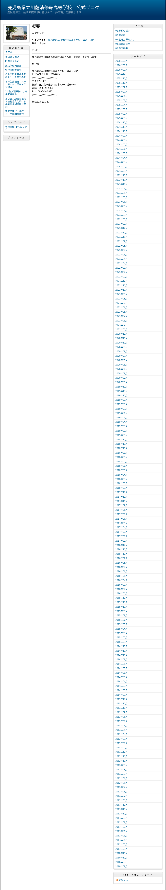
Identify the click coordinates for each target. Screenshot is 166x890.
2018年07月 (121, 461)
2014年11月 (121, 650)
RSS (121, 880)
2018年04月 (121, 474)
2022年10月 (121, 237)
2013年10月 (121, 707)
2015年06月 (121, 619)
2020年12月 (121, 333)
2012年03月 (121, 791)
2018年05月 (121, 470)
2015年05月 (121, 624)
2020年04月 (121, 369)
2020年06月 (121, 360)
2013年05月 (121, 729)
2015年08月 (121, 615)
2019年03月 (121, 426)
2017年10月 (121, 501)
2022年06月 (121, 254)
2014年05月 (121, 677)
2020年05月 (121, 364)
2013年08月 (121, 716)
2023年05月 (121, 206)
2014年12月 (121, 646)
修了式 (8, 52)
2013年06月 (121, 725)
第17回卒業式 (12, 56)
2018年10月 (121, 448)
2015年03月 (121, 633)
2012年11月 (121, 756)
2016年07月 (121, 567)
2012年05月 (121, 782)
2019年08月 (121, 404)
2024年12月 (121, 122)
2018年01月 (121, 487)
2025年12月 (121, 74)
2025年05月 (121, 100)
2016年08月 (121, 562)
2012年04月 (121, 787)
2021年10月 (121, 289)
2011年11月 (121, 809)
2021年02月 (121, 325)
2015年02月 (121, 637)
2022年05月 (121, 259)
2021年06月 (121, 307)
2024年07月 (121, 144)
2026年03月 (121, 60)
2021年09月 (121, 294)
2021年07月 (121, 303)
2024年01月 (121, 170)
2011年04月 (121, 840)
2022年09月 (121, 241)
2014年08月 (121, 663)
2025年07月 (121, 91)
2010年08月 (121, 866)
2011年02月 (121, 844)
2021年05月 (121, 311)
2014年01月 (121, 694)
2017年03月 (121, 531)
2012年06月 (121, 778)
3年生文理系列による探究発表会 (16, 93)
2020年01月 (121, 382)
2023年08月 (121, 192)
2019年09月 (121, 399)
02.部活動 (120, 35)
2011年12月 (121, 804)
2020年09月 (121, 347)
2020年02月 (121, 377)
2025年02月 (121, 113)
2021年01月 (121, 329)
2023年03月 (121, 215)
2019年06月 (121, 413)
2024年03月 (121, 162)
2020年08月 (121, 351)
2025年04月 (121, 104)
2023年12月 (121, 175)
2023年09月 (121, 188)
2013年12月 (121, 699)
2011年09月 (121, 818)
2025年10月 (121, 82)
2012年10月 (121, 760)
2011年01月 (121, 848)
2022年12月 (121, 228)
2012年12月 (121, 751)
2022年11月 (121, 232)
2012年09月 (121, 765)
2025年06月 (121, 96)
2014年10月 (121, 655)
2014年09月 (121, 659)
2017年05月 (121, 523)
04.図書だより (122, 43)
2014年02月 (121, 690)
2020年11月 (121, 338)
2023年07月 (121, 197)
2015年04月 (121, 628)
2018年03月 (121, 479)
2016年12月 (121, 545)
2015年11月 (121, 602)
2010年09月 (121, 862)
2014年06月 (121, 672)
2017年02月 (121, 536)
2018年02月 (121, 483)
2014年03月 (121, 685)
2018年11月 (121, 443)
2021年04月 (121, 316)
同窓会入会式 (12, 61)
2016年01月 (121, 593)
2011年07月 (121, 826)
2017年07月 (121, 514)
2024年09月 (121, 135)
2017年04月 (121, 527)
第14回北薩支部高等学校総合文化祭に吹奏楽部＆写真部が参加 (15, 102)
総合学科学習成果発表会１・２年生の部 (15, 76)
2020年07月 (121, 355)
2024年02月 (121, 166)
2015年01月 (121, 641)
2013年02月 (121, 743)
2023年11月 (121, 179)
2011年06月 (121, 831)
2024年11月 (121, 126)
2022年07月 (121, 250)
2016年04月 (121, 580)
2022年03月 (121, 267)
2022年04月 (121, 263)
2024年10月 (121, 131)
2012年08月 (121, 769)
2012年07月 (121, 774)
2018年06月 (121, 465)
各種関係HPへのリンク (16, 128)
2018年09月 (121, 452)
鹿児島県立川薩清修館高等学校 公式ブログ (53, 7)
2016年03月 (121, 584)
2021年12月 (121, 281)
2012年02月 (121, 796)
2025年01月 (121, 118)
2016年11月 (121, 549)
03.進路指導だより (125, 39)
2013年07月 (121, 721)
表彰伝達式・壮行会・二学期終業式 (14, 113)
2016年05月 (121, 575)
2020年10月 (121, 342)
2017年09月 (121, 505)
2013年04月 (121, 734)
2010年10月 (121, 857)
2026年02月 (121, 65)
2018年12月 (121, 439)
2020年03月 (121, 373)
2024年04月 (121, 157)
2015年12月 (121, 597)
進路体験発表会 (13, 65)
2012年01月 (121, 800)
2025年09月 (121, 87)
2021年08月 (121, 298)
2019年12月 (121, 386)
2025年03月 (121, 109)
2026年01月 (121, 69)
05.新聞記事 (121, 48)
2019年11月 (121, 391)
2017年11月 (121, 496)
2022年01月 (121, 276)
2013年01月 (121, 747)
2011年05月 (121, 835)
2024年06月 (121, 148)
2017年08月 (121, 509)
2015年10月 (121, 606)
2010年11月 (121, 853)
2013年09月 (121, 712)
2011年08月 (121, 822)
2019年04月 (121, 421)
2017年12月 (121, 492)
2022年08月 (121, 245)
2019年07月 (121, 408)
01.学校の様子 (122, 30)
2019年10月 (121, 395)
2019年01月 (121, 435)
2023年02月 (121, 219)
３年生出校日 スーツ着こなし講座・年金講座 (15, 84)
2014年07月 (121, 668)
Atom (126, 880)
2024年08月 (121, 140)
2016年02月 (121, 589)
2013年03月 (121, 738)
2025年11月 (121, 78)
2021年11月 (121, 285)
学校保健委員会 (13, 69)
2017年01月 (121, 540)
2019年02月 (121, 430)
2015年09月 (121, 611)
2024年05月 (121, 153)
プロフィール (16, 137)
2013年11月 (121, 703)
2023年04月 (121, 210)
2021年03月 (121, 320)
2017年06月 (121, 518)
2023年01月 (121, 223)
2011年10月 (121, 813)
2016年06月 (121, 571)
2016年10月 (121, 553)
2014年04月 (121, 681)
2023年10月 (121, 184)
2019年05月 (121, 417)
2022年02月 (121, 272)
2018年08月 (121, 457)
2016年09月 (121, 558)
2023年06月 (121, 201)
